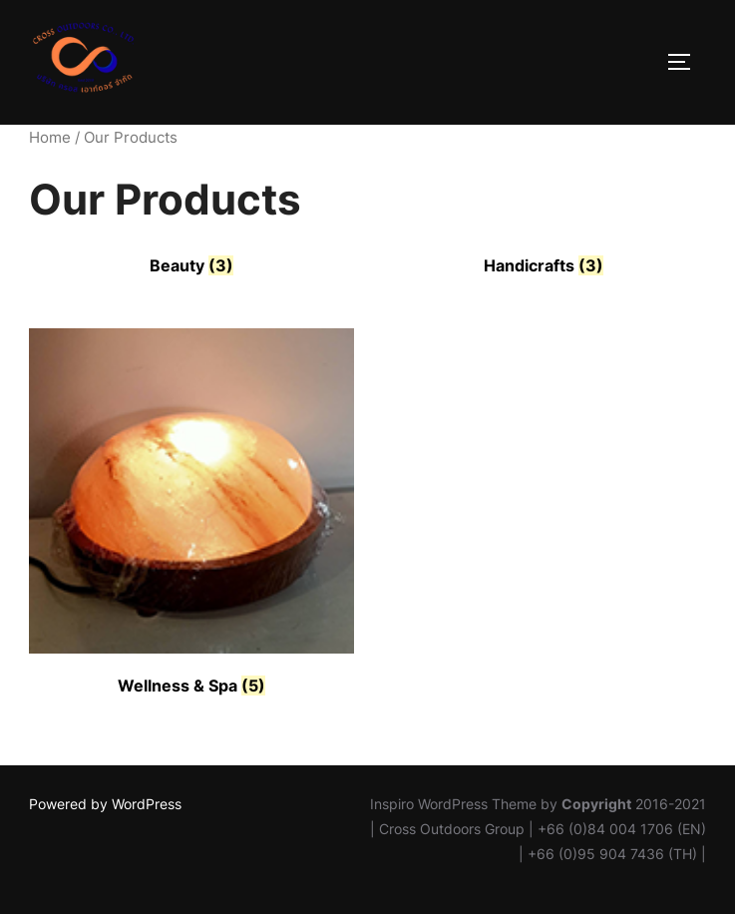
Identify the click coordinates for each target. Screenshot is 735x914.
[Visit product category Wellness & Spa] (191, 514)
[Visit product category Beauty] (191, 265)
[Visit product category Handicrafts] (543, 265)
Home (50, 138)
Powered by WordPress (105, 803)
